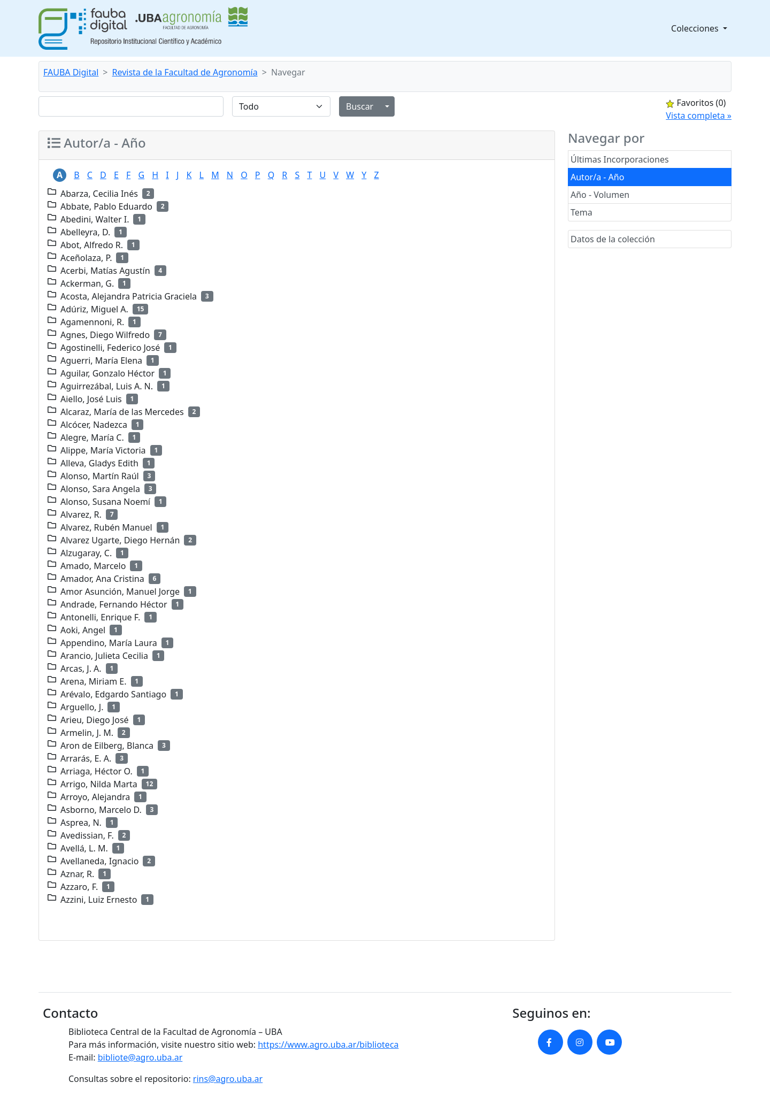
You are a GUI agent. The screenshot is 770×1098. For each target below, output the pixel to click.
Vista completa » (699, 115)
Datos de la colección (613, 239)
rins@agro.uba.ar (228, 1079)
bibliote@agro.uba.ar (140, 1057)
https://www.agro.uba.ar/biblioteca (328, 1044)
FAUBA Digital (70, 72)
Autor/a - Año (597, 177)
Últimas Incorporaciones (620, 159)
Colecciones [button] (696, 28)
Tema (581, 212)
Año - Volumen (600, 195)
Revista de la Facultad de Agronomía (185, 72)
